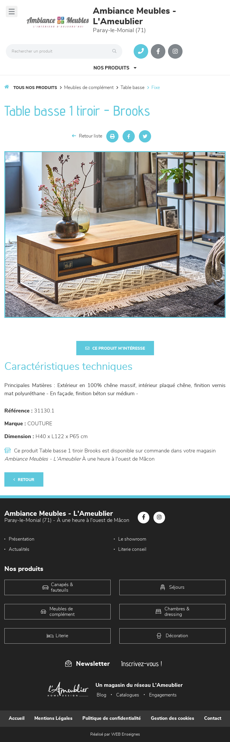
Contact (212, 718)
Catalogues (127, 695)
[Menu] (11, 11)
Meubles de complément (89, 87)
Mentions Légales (53, 718)
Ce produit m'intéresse (115, 348)
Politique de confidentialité (111, 718)
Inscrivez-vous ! (141, 663)
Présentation (21, 539)
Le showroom (132, 539)
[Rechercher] (115, 51)
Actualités (19, 549)
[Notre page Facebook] (158, 51)
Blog (101, 695)
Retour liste (87, 135)
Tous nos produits (35, 88)
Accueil (16, 718)
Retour (23, 480)
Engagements (163, 695)
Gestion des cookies (172, 718)
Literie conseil (132, 549)
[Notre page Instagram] (175, 51)
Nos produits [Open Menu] (115, 67)
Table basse (132, 87)
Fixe (155, 87)
